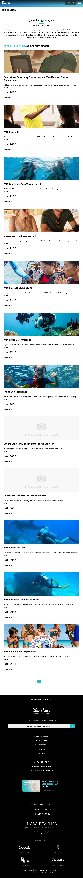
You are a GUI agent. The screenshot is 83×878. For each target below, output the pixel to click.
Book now (8, 98)
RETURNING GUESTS (41, 762)
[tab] (35, 681)
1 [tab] (39, 681)
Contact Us (33, 873)
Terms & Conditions (30, 870)
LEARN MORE (47, 787)
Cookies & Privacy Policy (48, 870)
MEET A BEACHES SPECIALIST (41, 770)
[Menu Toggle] (79, 2)
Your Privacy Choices (46, 873)
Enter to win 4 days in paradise (41, 720)
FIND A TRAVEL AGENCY (41, 766)
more (6, 88)
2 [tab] (44, 681)
